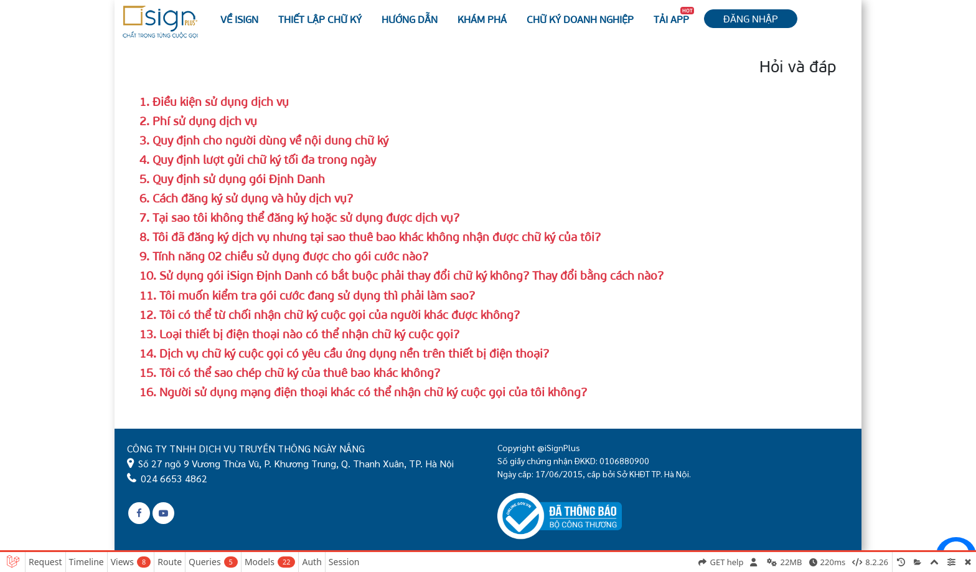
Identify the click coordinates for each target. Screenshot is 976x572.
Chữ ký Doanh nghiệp (580, 19)
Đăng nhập (750, 18)
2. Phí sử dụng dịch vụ (198, 120)
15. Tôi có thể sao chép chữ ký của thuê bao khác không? (289, 372)
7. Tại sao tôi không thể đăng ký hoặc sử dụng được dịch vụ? (299, 217)
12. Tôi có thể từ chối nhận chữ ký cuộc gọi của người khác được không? (329, 314)
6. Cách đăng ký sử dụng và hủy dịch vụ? (246, 198)
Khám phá (482, 19)
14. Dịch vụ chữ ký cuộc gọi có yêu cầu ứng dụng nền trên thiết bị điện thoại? (344, 353)
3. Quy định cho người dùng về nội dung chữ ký (263, 140)
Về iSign (239, 19)
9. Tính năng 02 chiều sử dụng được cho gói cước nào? (283, 256)
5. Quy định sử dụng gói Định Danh (232, 178)
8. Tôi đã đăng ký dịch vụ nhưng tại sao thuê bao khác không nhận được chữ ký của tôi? (370, 236)
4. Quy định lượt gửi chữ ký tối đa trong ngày (257, 159)
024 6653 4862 (174, 478)
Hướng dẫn (410, 19)
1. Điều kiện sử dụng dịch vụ (214, 101)
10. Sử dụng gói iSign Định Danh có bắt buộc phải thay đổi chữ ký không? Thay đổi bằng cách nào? (401, 275)
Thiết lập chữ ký (320, 19)
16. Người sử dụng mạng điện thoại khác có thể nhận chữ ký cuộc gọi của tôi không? (363, 391)
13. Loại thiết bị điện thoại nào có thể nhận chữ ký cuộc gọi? (299, 333)
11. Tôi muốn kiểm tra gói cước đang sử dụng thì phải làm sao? (307, 295)
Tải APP (674, 16)
